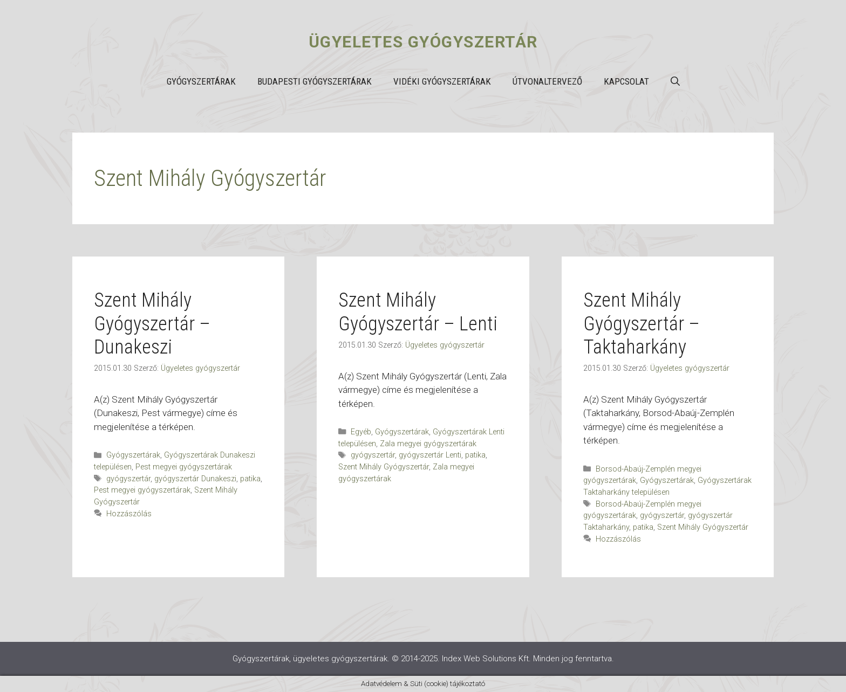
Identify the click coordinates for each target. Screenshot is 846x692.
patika (250, 478)
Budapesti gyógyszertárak (314, 81)
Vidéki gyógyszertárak (442, 81)
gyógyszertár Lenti (430, 455)
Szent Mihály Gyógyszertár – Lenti (417, 312)
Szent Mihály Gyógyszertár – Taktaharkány (641, 323)
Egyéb (361, 432)
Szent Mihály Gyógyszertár (383, 467)
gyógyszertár (128, 478)
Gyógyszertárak (201, 81)
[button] (675, 81)
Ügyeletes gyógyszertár (423, 41)
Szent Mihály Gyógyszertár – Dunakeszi (152, 323)
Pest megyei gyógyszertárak (183, 467)
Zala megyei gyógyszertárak (428, 443)
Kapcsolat (626, 81)
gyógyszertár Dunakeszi (195, 478)
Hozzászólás (129, 513)
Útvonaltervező (547, 81)
